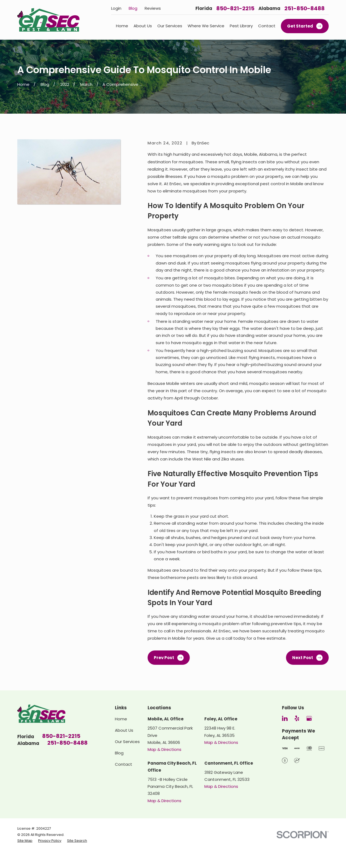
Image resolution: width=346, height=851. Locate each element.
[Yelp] (297, 718)
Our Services (127, 741)
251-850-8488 (304, 8)
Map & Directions (164, 749)
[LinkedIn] (285, 718)
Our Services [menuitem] (169, 26)
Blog (133, 8)
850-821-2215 (235, 8)
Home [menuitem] (122, 26)
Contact (123, 764)
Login (116, 8)
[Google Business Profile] (309, 718)
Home (121, 719)
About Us (124, 730)
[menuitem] (24, 841)
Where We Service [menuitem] (206, 26)
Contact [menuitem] (266, 26)
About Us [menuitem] (143, 26)
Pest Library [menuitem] (241, 26)
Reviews (153, 8)
